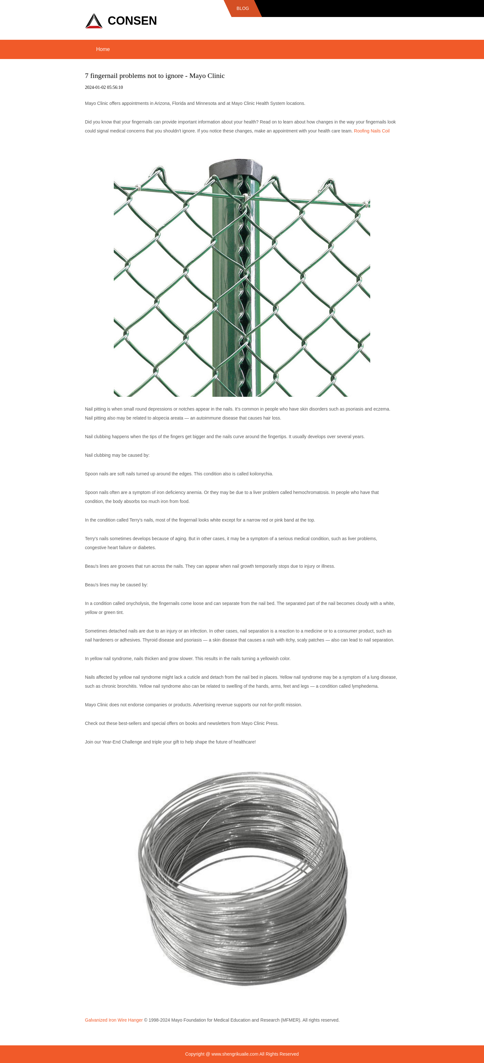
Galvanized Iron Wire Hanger (114, 1020)
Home (103, 49)
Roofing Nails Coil (371, 130)
